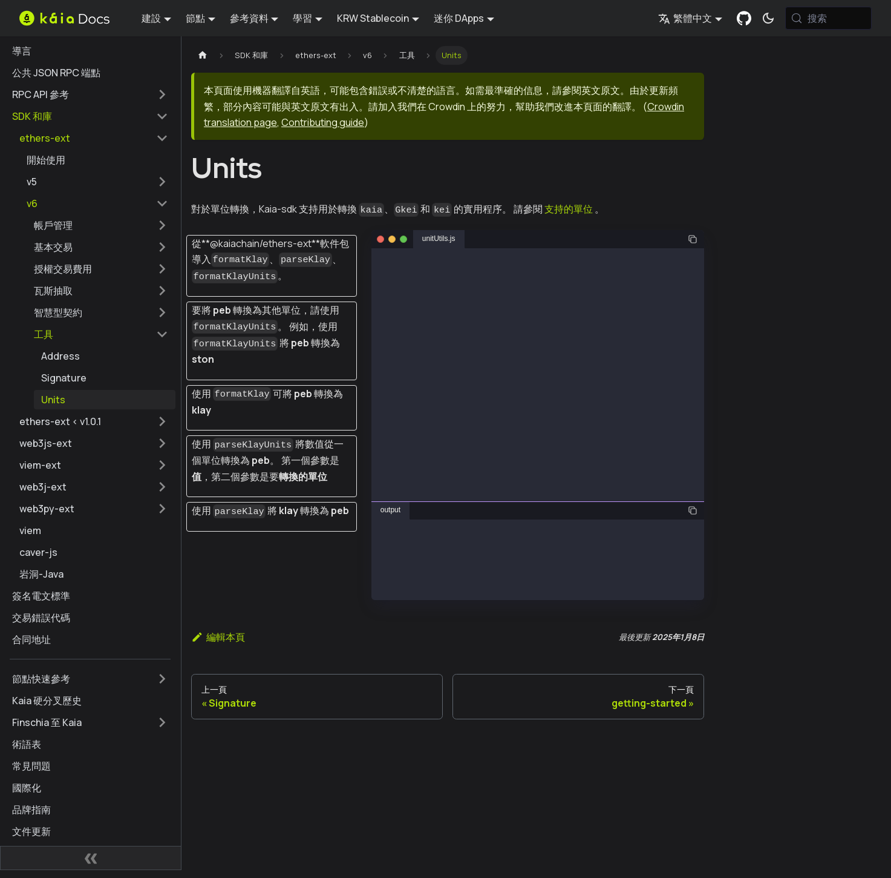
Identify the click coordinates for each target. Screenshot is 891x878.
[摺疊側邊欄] (90, 858)
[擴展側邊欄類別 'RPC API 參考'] (162, 94)
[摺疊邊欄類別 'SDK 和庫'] (162, 116)
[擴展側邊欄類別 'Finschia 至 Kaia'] (162, 722)
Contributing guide (322, 122)
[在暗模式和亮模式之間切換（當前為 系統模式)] (768, 18)
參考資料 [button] (249, 18)
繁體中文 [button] (685, 18)
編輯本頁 (218, 637)
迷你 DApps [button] (459, 18)
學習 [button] (302, 18)
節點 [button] (195, 18)
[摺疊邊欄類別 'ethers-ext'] (162, 138)
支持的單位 (568, 209)
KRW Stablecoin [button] (373, 18)
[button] (97, 181)
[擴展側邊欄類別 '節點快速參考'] (162, 678)
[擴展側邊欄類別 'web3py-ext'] (162, 508)
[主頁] (202, 55)
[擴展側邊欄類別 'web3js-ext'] (162, 443)
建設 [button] (151, 18)
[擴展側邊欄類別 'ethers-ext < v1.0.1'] (162, 421)
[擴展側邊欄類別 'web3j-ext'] (162, 487)
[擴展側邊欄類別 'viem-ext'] (162, 465)
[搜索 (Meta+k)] (828, 18)
